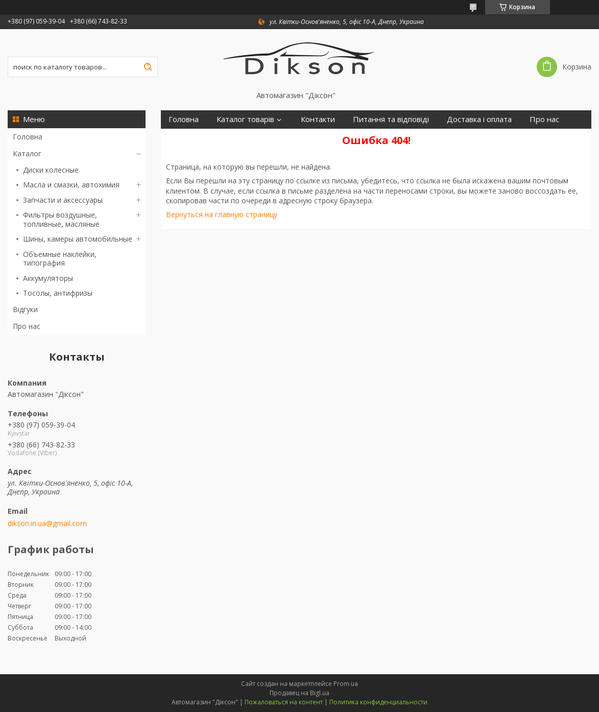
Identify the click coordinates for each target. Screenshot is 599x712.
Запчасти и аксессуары (63, 200)
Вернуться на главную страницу (221, 214)
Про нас (26, 326)
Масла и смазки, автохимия (71, 184)
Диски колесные (51, 170)
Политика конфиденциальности (378, 702)
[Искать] (147, 67)
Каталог (27, 153)
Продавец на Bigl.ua (299, 693)
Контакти (318, 119)
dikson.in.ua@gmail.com (47, 523)
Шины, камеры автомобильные (77, 239)
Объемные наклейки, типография (60, 258)
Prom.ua (345, 683)
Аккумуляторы (48, 278)
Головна (27, 136)
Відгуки (25, 309)
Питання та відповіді (391, 119)
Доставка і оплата (479, 119)
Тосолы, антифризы (57, 293)
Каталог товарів (245, 119)
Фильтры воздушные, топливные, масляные (61, 219)
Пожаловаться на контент (284, 702)
